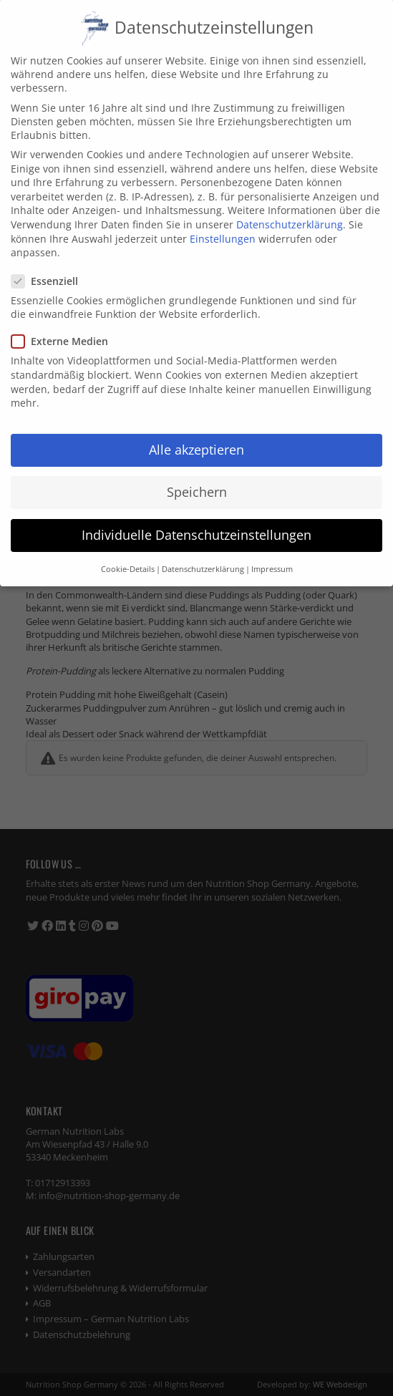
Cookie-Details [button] (128, 553)
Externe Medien (65, 326)
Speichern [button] (197, 476)
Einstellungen (223, 223)
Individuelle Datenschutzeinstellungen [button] (196, 519)
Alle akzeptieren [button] (196, 433)
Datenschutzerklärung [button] (203, 553)
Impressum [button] (272, 553)
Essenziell (50, 265)
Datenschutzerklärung (289, 208)
